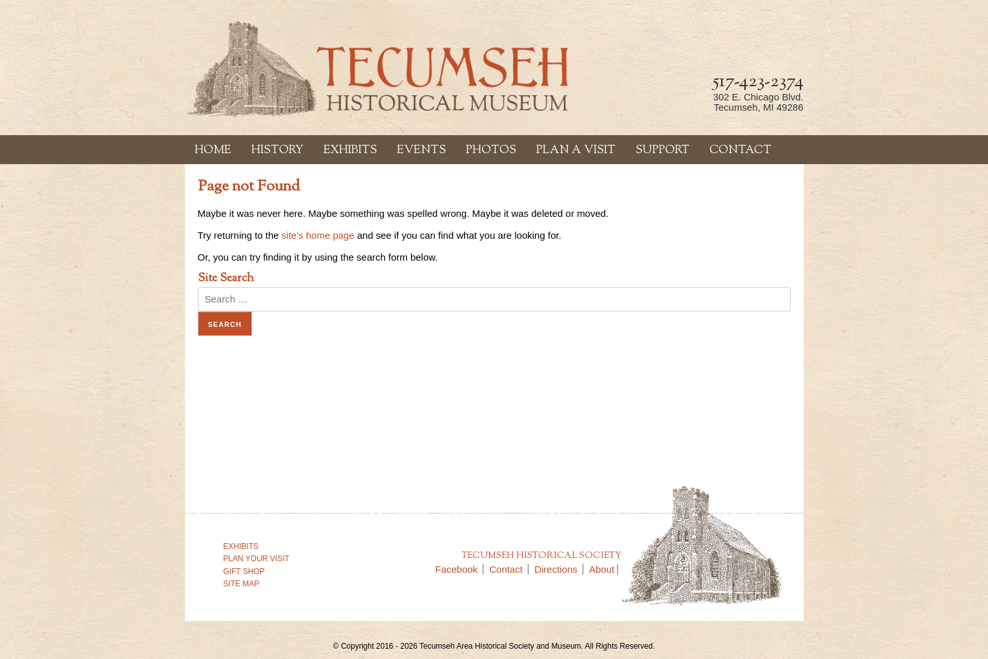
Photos (491, 150)
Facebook (459, 569)
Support (662, 150)
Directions (558, 569)
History (277, 150)
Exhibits (350, 150)
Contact (740, 150)
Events (421, 150)
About (601, 569)
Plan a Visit (575, 150)
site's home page (318, 235)
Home (213, 150)
